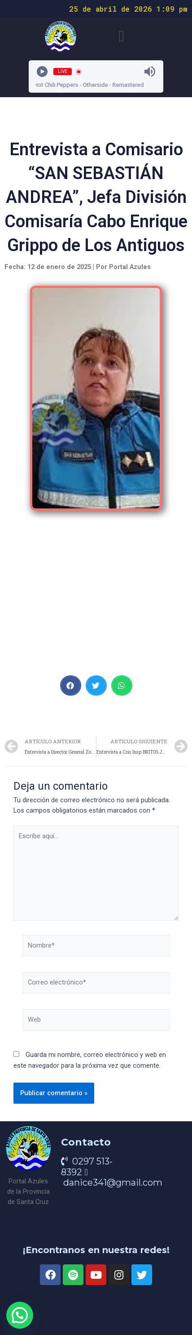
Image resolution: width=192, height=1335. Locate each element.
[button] (121, 36)
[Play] (42, 71)
